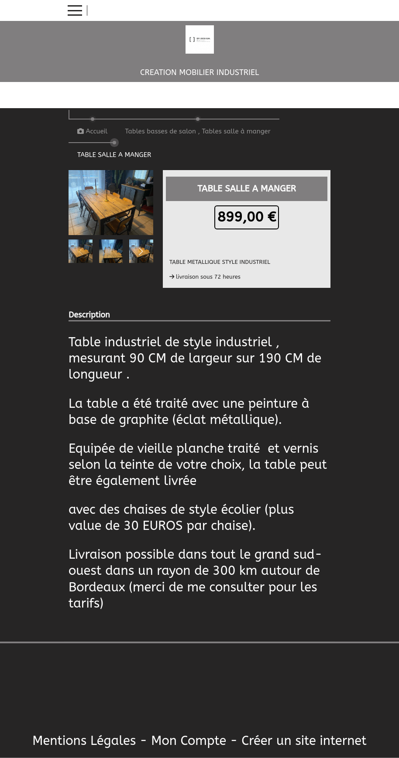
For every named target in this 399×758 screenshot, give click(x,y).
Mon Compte (188, 740)
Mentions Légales (84, 740)
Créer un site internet (304, 740)
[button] (141, 251)
